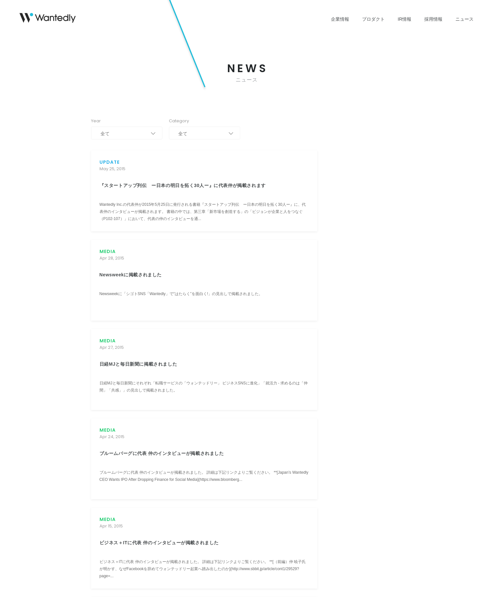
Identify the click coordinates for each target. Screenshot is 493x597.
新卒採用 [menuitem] (259, 487)
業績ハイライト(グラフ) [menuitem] (201, 451)
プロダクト (373, 19)
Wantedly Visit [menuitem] (143, 433)
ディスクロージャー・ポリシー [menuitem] (207, 496)
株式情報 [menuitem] (188, 469)
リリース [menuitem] (300, 442)
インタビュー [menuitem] (263, 469)
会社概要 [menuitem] (99, 451)
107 (200, 344)
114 (292, 344)
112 (266, 344)
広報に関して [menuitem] (341, 433)
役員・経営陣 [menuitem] (102, 460)
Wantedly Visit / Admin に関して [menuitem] (357, 451)
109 (226, 344)
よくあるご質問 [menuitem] (193, 505)
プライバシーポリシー (110, 551)
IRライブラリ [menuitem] (192, 460)
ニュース (464, 19)
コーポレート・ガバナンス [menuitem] (203, 487)
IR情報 (404, 19)
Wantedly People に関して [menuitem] (353, 460)
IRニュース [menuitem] (190, 442)
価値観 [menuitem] (258, 433)
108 (213, 344)
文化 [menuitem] (256, 460)
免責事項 (204, 551)
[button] (111, 418)
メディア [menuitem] (300, 451)
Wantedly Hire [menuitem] (143, 460)
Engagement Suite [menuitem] (147, 451)
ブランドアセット (262, 551)
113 (279, 344)
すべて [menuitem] (298, 433)
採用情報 (433, 19)
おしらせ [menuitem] (300, 460)
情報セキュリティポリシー (163, 551)
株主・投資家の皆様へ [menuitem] (199, 433)
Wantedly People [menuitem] (145, 442)
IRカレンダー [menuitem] (192, 478)
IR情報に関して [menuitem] (343, 442)
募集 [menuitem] (256, 442)
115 (305, 344)
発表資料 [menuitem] (259, 478)
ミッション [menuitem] (101, 433)
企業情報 (340, 19)
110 (240, 344)
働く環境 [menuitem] (259, 451)
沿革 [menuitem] (95, 442)
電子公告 (229, 551)
